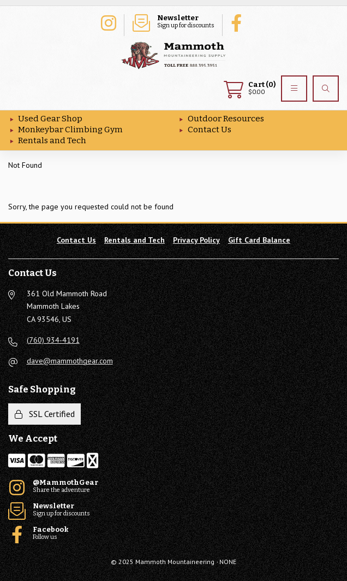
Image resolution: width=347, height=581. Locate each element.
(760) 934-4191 (53, 340)
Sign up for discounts (173, 22)
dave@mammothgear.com (70, 361)
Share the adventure (108, 22)
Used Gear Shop (50, 119)
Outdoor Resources (226, 119)
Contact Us (209, 129)
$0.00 (250, 88)
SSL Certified (45, 413)
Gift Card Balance (259, 240)
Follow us (239, 22)
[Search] (326, 88)
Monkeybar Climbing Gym (70, 129)
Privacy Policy (196, 240)
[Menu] (294, 88)
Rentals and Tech (52, 140)
